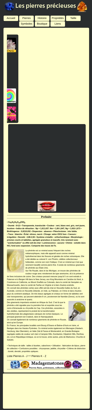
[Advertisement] (7, 70)
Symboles (26, 23)
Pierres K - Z (39, 356)
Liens (58, 23)
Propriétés (58, 17)
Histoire (42, 17)
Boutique (42, 23)
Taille (73, 17)
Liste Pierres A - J (17, 356)
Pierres (26, 17)
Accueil (11, 17)
